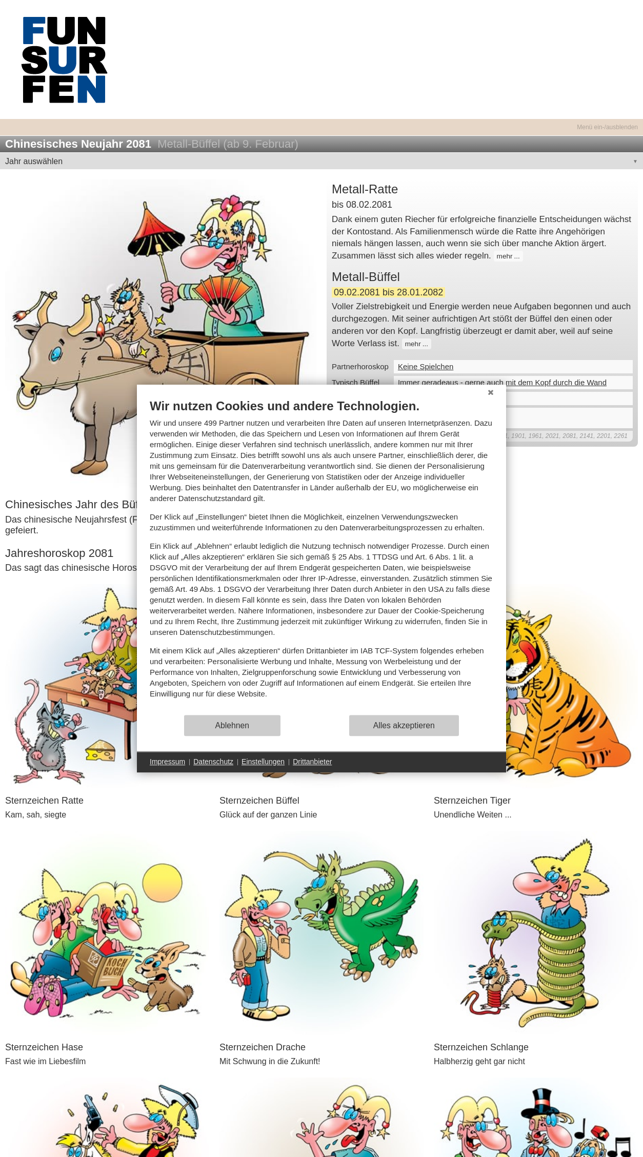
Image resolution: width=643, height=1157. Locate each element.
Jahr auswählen (34, 161)
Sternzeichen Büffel (259, 800)
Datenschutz (213, 761)
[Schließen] (490, 392)
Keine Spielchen (425, 366)
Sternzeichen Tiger (472, 800)
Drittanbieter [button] (312, 761)
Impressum (167, 761)
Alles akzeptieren (404, 725)
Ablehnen (232, 725)
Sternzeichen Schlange (481, 1047)
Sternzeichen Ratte (44, 800)
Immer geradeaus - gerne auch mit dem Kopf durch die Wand (502, 382)
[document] (321, 556)
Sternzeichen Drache (262, 1047)
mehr (505, 256)
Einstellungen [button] (263, 761)
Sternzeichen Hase (44, 1047)
